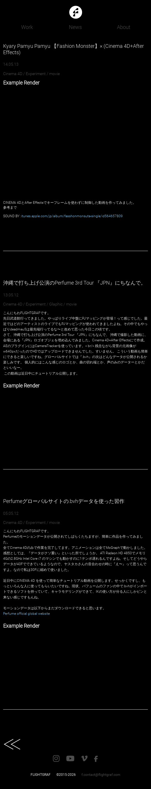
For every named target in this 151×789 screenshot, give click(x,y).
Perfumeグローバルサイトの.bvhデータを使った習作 (63, 501)
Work (27, 27)
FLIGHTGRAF (41, 775)
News (75, 27)
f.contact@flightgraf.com (101, 775)
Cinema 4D (12, 73)
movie (54, 73)
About (123, 27)
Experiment (36, 73)
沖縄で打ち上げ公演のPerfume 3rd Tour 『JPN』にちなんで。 (74, 283)
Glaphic (56, 304)
